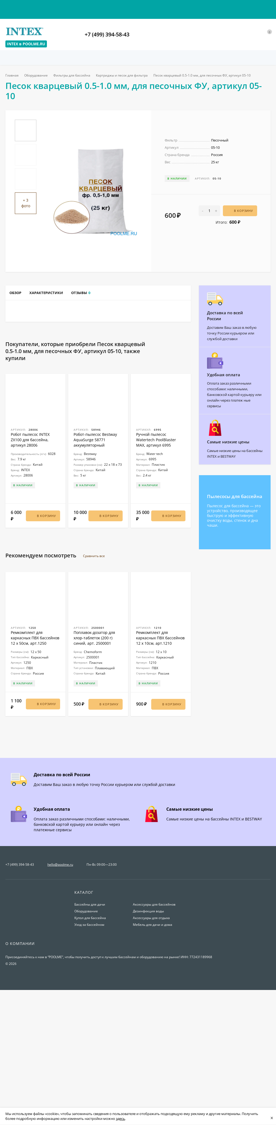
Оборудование (37, 75)
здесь (120, 1118)
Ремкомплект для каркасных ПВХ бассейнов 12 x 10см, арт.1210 (160, 770)
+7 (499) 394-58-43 (107, 34)
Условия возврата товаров (98, 7)
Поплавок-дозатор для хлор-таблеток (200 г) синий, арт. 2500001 (94, 770)
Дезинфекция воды (148, 1040)
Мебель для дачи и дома (152, 1054)
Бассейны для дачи (89, 1034)
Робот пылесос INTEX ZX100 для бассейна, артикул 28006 (30, 575)
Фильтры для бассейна (74, 75)
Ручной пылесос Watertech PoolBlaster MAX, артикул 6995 (156, 575)
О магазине (141, 7)
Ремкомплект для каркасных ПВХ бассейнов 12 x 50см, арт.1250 (35, 770)
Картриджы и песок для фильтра (125, 75)
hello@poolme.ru (60, 994)
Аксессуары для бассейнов (154, 1034)
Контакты (14, 7)
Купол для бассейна (90, 1047)
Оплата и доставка (48, 7)
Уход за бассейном (89, 1054)
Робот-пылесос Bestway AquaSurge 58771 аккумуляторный (95, 575)
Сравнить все (97, 688)
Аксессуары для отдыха (151, 1047)
